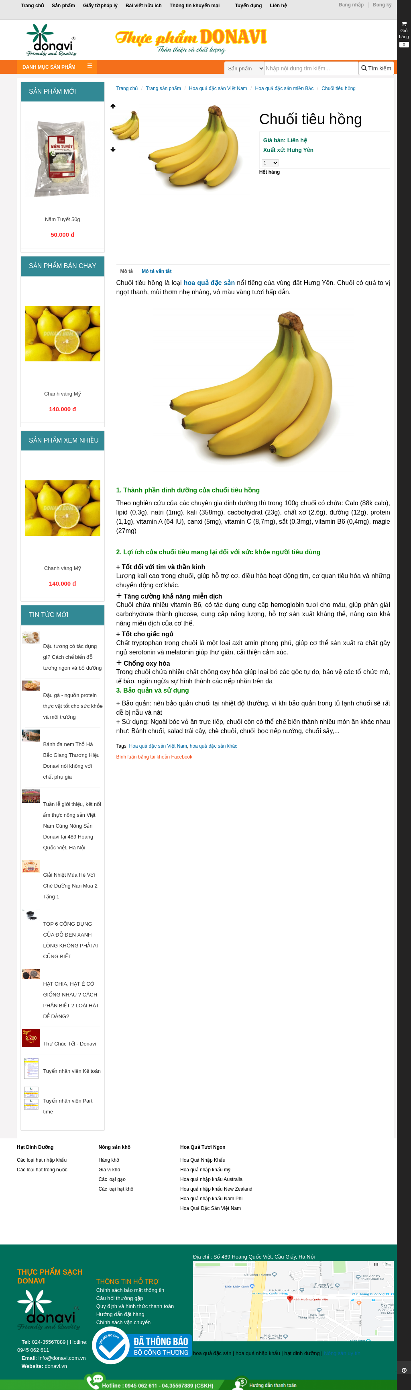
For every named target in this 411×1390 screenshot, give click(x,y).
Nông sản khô (114, 1147)
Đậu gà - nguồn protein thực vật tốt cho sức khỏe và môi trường (73, 706)
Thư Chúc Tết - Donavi (69, 1044)
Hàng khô (108, 1160)
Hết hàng (269, 172)
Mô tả (126, 271)
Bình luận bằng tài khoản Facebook (154, 757)
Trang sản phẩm (163, 88)
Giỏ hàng (404, 34)
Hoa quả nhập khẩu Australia (211, 1179)
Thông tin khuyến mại (195, 5)
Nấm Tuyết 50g (62, 219)
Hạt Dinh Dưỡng (35, 1147)
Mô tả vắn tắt (156, 271)
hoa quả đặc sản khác (213, 746)
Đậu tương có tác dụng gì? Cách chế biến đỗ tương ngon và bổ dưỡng (72, 657)
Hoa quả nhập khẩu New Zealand (216, 1189)
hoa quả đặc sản (209, 282)
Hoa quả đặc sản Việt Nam (218, 88)
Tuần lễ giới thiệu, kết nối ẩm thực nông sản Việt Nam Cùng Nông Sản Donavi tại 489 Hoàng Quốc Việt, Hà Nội (72, 826)
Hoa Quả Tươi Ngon (203, 1147)
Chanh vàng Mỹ (62, 394)
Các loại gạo (111, 1179)
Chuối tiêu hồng (338, 88)
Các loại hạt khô (115, 1189)
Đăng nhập (351, 5)
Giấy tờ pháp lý (100, 5)
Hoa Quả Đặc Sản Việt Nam (210, 1208)
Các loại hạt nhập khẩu (42, 1160)
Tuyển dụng (248, 5)
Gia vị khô (109, 1170)
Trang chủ (32, 5)
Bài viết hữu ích (144, 5)
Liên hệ (278, 5)
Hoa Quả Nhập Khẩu (202, 1160)
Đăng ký (382, 5)
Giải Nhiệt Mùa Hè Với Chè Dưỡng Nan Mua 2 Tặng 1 (70, 886)
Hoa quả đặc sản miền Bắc (284, 88)
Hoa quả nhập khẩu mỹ (205, 1170)
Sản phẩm (63, 5)
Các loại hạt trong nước (42, 1170)
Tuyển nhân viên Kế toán (72, 1071)
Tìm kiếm (376, 68)
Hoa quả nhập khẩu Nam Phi (211, 1198)
